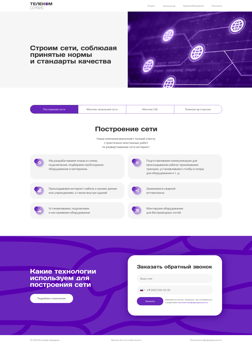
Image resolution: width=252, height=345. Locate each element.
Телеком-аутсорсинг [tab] (198, 109)
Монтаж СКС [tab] (150, 109)
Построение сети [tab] (54, 109)
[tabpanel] (126, 175)
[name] (175, 278)
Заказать (150, 301)
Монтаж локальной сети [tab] (102, 109)
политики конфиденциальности (192, 302)
